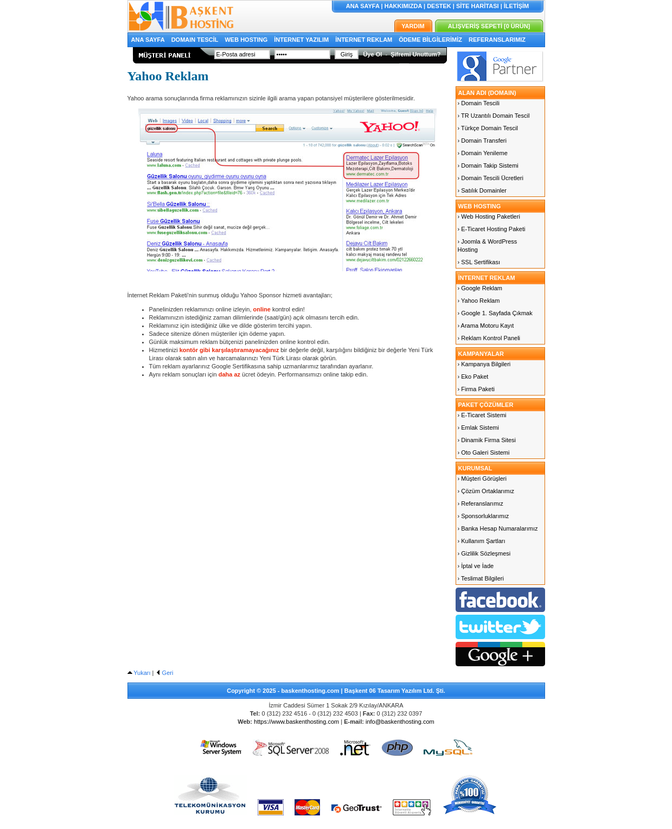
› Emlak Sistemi (478, 427)
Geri (165, 672)
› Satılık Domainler (482, 190)
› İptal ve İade (476, 566)
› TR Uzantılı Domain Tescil (494, 115)
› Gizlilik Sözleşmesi (484, 553)
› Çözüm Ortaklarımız (486, 491)
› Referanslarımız (480, 503)
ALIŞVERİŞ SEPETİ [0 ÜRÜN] (489, 26)
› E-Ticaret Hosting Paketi (492, 229)
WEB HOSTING (246, 39)
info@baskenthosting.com (400, 721)
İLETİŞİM (516, 6)
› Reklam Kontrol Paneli (489, 338)
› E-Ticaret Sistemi (482, 415)
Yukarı (139, 672)
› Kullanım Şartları (481, 541)
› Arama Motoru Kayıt (486, 325)
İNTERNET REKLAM (363, 39)
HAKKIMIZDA (403, 6)
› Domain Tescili (479, 103)
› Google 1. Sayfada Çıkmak (495, 313)
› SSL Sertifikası (479, 262)
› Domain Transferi (482, 140)
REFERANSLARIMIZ (497, 39)
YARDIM (412, 26)
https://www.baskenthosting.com (296, 721)
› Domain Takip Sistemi (488, 165)
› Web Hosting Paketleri (489, 216)
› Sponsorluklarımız (483, 516)
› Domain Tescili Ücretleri (490, 178)
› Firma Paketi (476, 389)
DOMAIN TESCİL (195, 39)
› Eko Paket (473, 376)
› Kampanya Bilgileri (484, 364)
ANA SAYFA (363, 6)
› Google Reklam (480, 288)
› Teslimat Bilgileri (481, 578)
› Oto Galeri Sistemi (484, 452)
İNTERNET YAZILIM (301, 39)
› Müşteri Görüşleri (482, 478)
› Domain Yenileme (483, 153)
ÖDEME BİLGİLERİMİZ (430, 39)
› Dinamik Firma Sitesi (487, 440)
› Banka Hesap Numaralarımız (498, 528)
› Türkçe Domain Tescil (488, 128)
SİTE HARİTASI (477, 6)
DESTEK (439, 6)
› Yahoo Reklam (479, 300)
